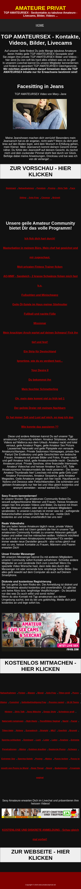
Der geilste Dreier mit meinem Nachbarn (39, 408)
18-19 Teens (73, 702)
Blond (40, 693)
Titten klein (7, 730)
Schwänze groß (66, 711)
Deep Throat (37, 768)
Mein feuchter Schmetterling (40, 389)
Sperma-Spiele (25, 758)
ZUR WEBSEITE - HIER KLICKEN (40, 855)
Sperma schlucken (11, 740)
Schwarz (72, 749)
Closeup (45, 197)
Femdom (41, 188)
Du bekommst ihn (40, 379)
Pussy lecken (61, 758)
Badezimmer (61, 768)
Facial (74, 721)
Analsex (64, 740)
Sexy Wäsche (34, 711)
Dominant (11, 188)
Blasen (31, 693)
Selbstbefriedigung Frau (33, 702)
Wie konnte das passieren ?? (39, 426)
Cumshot (14, 702)
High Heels (31, 721)
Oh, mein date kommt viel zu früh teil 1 (40, 398)
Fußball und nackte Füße (40, 313)
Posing (51, 188)
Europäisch (31, 730)
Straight (44, 730)
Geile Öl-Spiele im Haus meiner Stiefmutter (39, 304)
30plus (22, 749)
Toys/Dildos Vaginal (50, 721)
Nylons (19, 730)
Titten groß (64, 693)
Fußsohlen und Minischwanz (39, 295)
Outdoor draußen (37, 749)
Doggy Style (49, 711)
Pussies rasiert (56, 702)
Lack (38, 740)
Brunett (73, 730)
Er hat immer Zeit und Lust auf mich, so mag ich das (39, 417)
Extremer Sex (8, 758)
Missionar (40, 323)
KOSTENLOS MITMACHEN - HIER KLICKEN (40, 666)
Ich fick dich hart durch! (39, 238)
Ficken (21, 693)
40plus (48, 758)
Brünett (56, 197)
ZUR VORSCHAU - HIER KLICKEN (40, 171)
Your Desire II (39, 370)
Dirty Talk (63, 188)
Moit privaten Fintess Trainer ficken (40, 266)
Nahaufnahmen (26, 188)
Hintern (8, 711)
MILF (53, 730)
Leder (46, 740)
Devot (49, 768)
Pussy (75, 693)
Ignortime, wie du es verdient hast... (40, 360)
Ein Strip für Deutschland (40, 351)
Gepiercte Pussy (57, 749)
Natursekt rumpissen (12, 721)
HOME (40, 25)
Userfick (62, 730)
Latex (54, 740)
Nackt (65, 721)
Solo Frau (34, 197)
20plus (3, 702)
